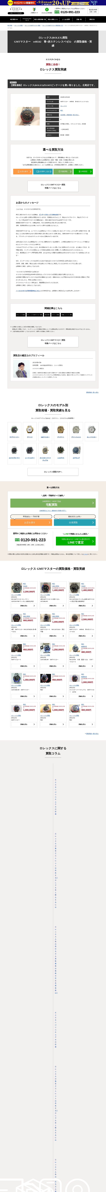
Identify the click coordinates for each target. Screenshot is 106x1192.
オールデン (73, 1048)
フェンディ (85, 1057)
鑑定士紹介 (10, 1094)
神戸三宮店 (41, 1118)
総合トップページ (12, 1082)
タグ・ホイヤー (38, 1057)
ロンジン (28, 1064)
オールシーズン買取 (13, 1110)
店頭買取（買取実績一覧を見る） (69, 115)
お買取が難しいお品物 (13, 1102)
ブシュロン (13, 1061)
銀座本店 (40, 1086)
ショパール (91, 1054)
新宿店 (40, 1090)
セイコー (20, 1057)
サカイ (50, 1054)
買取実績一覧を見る (92, 733)
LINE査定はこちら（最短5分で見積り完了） (53, 510)
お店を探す (23, 171)
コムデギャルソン (37, 1054)
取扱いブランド (29, 1082)
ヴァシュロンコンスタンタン (27, 1051)
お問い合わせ (92, 1106)
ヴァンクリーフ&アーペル (42, 1051)
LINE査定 (83, 171)
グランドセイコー (78, 1051)
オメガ (60, 1048)
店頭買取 (27, 1100)
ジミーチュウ (67, 1054)
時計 (61, 110)
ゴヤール (45, 1054)
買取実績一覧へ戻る (92, 392)
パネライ (53, 1057)
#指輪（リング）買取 (66, 314)
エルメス (52, 1051)
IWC (86, 1048)
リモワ (22, 1064)
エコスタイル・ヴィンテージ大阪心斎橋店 (49, 1122)
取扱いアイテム (29, 1086)
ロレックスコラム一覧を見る (53, 796)
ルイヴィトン (20, 1048)
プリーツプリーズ (31, 1061)
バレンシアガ (64, 1057)
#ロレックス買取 (21, 314)
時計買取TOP (31, 836)
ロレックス (63, 106)
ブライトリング (22, 1061)
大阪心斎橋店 (41, 1114)
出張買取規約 (92, 1090)
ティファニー (35, 1048)
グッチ (71, 1051)
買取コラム (10, 1114)
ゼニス (25, 1057)
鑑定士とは (10, 1090)
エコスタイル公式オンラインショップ (75, 1106)
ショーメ (85, 1054)
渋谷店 (40, 1094)
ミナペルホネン (88, 1061)
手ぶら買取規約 (93, 1098)
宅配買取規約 (92, 1094)
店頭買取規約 (92, 1086)
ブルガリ (40, 1061)
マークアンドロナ (68, 1061)
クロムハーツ (27, 1054)
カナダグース (64, 1051)
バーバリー (47, 1057)
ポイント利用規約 (93, 1102)
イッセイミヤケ (14, 1051)
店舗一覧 (40, 1082)
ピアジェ (71, 1057)
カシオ (58, 1051)
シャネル (13, 1048)
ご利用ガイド (11, 1086)
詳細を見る (23, 605)
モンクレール (43, 1048)
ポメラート (59, 1061)
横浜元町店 (41, 1106)
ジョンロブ (13, 1057)
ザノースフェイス (52, 1048)
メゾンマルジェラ (15, 1064)
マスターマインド (78, 1061)
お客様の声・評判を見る (14, 1098)
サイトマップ (68, 1094)
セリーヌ (31, 1057)
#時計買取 (47, 314)
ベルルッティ (51, 1061)
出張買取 (73, 522)
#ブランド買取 (55, 314)
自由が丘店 (41, 1102)
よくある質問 (11, 1106)
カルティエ (27, 1048)
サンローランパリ (58, 1054)
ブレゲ (45, 1061)
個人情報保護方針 (69, 1090)
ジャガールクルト (76, 1054)
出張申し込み (43, 171)
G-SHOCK (80, 1048)
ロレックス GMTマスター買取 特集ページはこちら (53, 186)
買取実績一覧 (28, 1090)
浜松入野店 (41, 1110)
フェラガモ (78, 1057)
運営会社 (67, 1086)
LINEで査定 (76, 541)
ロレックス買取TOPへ (53, 472)
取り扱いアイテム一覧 (89, 843)
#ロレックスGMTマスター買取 (34, 314)
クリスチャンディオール (17, 1054)
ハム (58, 1057)
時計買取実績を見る (75, 835)
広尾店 (40, 1098)
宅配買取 (63, 171)
